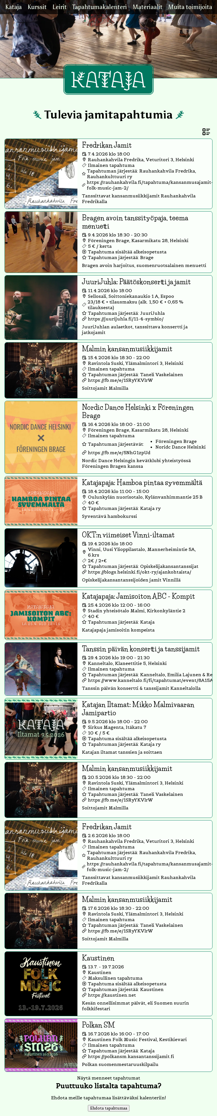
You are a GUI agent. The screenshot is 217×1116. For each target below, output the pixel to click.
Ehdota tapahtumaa (108, 1108)
